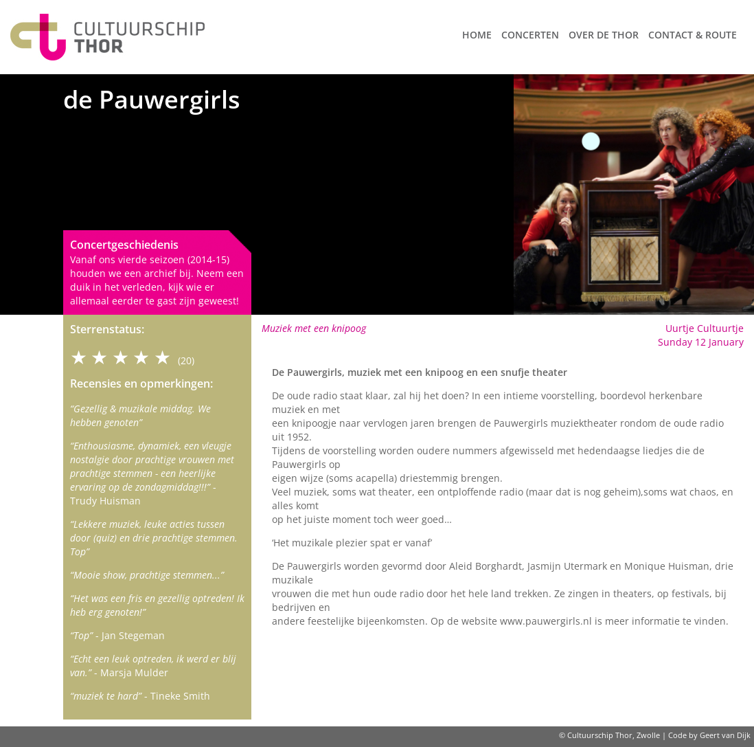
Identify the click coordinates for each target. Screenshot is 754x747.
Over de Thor (604, 34)
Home (477, 34)
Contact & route (692, 34)
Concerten (530, 34)
